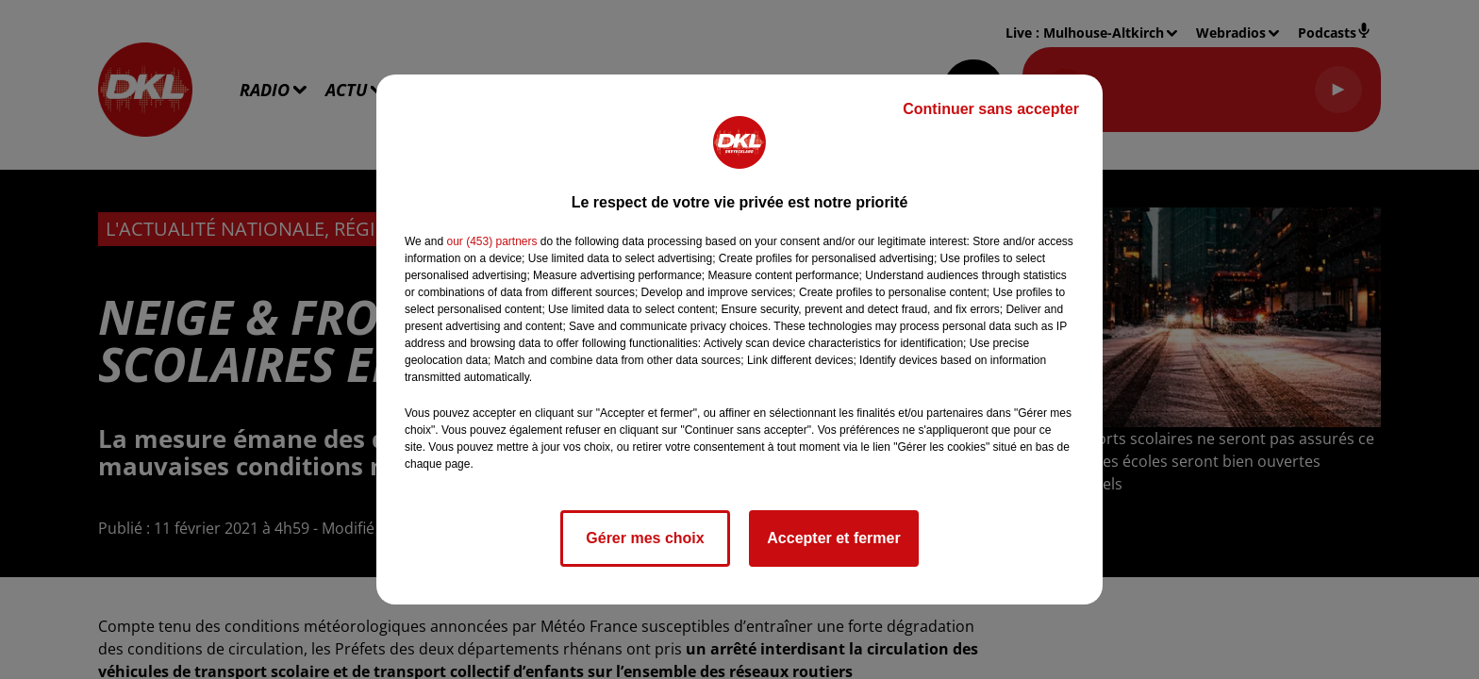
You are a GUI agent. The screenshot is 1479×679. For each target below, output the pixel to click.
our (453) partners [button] (491, 241)
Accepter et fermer (833, 538)
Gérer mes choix (645, 538)
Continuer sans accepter (991, 109)
